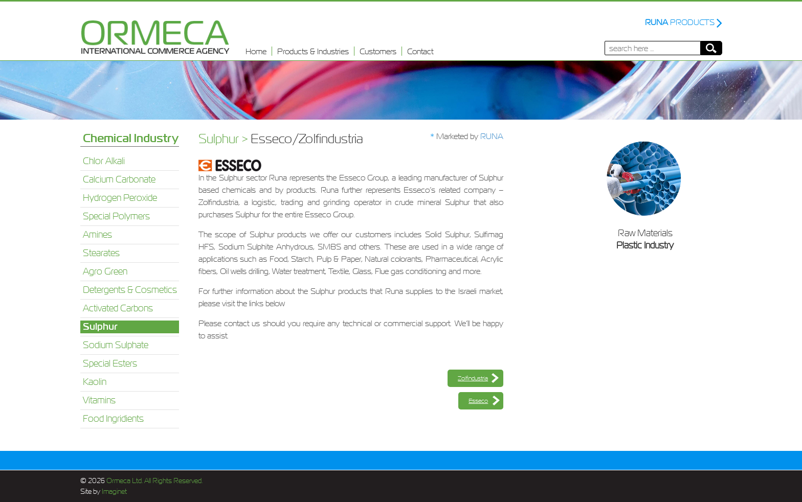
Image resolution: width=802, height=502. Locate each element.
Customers (378, 51)
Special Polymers (116, 216)
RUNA (491, 136)
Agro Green (105, 271)
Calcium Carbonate (119, 179)
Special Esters (110, 363)
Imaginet (113, 491)
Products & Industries (313, 51)
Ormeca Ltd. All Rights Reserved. (154, 480)
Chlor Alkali (104, 161)
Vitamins (99, 400)
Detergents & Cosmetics (130, 289)
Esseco (478, 401)
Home (256, 51)
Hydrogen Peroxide (120, 197)
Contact (420, 51)
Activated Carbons (118, 308)
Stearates (101, 253)
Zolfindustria (473, 378)
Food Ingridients (113, 418)
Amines (97, 234)
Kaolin (94, 381)
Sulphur (100, 326)
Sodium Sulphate (115, 345)
